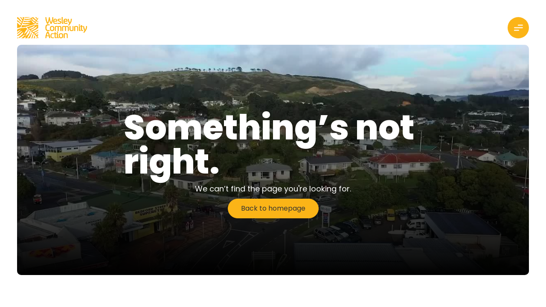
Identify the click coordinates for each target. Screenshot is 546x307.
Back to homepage (273, 208)
